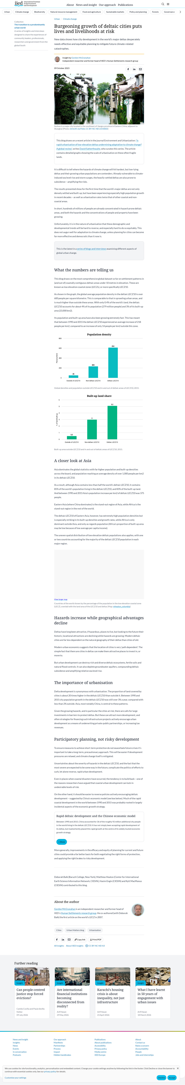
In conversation (20, 1052)
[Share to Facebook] (128, 69)
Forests (155, 12)
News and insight (86, 5)
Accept (172, 1077)
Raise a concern (142, 1045)
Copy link (79, 939)
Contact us (140, 1042)
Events (16, 1048)
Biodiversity (39, 12)
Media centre (100, 1052)
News (15, 1045)
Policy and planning (138, 12)
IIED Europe (100, 1055)
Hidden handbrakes (62, 1055)
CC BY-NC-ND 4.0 (95, 945)
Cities (58, 930)
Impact (57, 1052)
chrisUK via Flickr (77, 128)
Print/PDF (95, 939)
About (70, 5)
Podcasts (17, 1055)
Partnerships (59, 1045)
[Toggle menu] (168, 4)
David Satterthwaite (90, 148)
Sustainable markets (115, 12)
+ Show (61, 842)
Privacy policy (101, 1048)
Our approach (107, 5)
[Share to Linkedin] (134, 69)
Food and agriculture (92, 12)
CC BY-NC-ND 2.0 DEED (97, 128)
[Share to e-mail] (140, 69)
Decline (161, 1077)
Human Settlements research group (78, 913)
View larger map (60, 599)
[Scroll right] (180, 12)
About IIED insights (74, 945)
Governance (169, 12)
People (138, 1052)
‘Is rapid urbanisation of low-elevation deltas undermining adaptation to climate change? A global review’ (99, 144)
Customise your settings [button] (15, 1077)
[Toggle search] (162, 4)
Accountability (141, 1048)
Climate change (22, 12)
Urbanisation (95, 930)
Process (57, 1048)
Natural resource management (63, 12)
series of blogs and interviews (91, 248)
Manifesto (58, 1042)
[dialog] (91, 1073)
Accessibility (100, 1045)
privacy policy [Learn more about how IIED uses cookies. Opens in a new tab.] (50, 1071)
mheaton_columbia (121, 606)
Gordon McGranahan (64, 909)
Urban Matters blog (75, 930)
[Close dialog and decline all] (178, 1067)
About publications (103, 1042)
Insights (16, 1042)
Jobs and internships (144, 1055)
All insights (59, 945)
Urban (7, 12)
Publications (125, 5)
